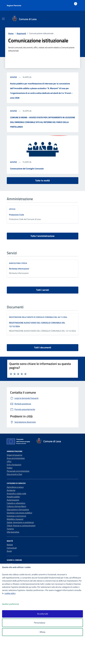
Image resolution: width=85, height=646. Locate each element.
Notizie (10, 544)
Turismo (10, 528)
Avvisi (9, 551)
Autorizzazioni (13, 499)
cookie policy (9, 593)
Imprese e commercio (16, 515)
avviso (13, 77)
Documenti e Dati (14, 474)
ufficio (12, 209)
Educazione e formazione (18, 509)
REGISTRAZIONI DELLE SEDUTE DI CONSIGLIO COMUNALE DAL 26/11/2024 (38, 317)
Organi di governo (14, 455)
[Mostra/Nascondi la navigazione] (3, 18)
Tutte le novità (42, 180)
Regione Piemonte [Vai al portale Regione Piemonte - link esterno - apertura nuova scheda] (14, 5)
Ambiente (11, 490)
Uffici (9, 461)
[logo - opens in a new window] (43, 642)
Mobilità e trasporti (15, 519)
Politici (9, 467)
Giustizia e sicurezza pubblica (19, 512)
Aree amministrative (16, 458)
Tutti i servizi (42, 290)
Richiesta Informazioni (19, 268)
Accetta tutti (42, 613)
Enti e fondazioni (14, 464)
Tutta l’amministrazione (42, 236)
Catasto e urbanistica (16, 503)
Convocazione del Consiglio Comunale (27, 168)
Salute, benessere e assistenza (20, 522)
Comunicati (12, 547)
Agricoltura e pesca (18, 263)
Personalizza (42, 623)
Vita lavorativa (13, 532)
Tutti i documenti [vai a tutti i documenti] (42, 347)
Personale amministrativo (18, 471)
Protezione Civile (16, 214)
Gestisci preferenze (13, 604)
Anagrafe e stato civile (16, 493)
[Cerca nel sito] (75, 19)
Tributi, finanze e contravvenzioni (21, 525)
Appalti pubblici (13, 496)
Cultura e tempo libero (16, 506)
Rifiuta (42, 632)
